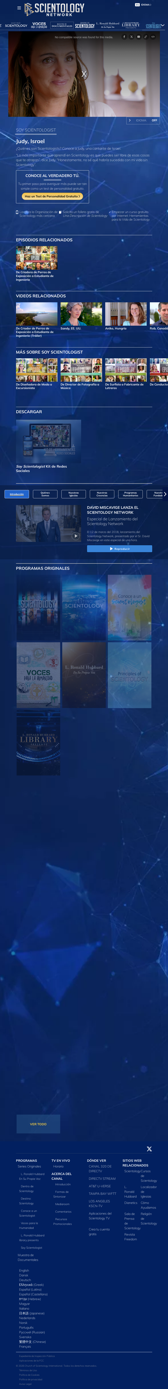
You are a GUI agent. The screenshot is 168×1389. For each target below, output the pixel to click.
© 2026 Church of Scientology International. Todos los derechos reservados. (56, 1365)
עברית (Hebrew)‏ (30, 1299)
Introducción (63, 1184)
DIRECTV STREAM (102, 1179)
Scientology (132, 1171)
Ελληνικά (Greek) (31, 1285)
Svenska (25, 1337)
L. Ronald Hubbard (130, 1191)
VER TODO (38, 1124)
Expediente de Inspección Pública (37, 1356)
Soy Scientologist (31, 1247)
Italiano (24, 1308)
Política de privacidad (30, 1379)
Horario (58, 1166)
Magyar (24, 1304)
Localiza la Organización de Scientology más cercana (39, 214)
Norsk (23, 1323)
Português (26, 1327)
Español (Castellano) (33, 1294)
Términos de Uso (28, 1370)
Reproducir (119, 549)
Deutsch (25, 1280)
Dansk (23, 1275)
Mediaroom (62, 1204)
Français (25, 1346)
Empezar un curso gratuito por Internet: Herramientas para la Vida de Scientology (131, 215)
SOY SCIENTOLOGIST (36, 129)
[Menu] (19, 7)
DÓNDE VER (96, 1161)
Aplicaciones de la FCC (31, 1360)
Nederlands (27, 1318)
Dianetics (130, 1203)
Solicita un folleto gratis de (85, 214)
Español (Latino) (30, 1289)
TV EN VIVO (61, 1161)
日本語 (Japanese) (32, 1313)
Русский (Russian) (32, 1332)
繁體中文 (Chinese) (32, 1342)
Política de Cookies (29, 1374)
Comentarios (63, 1211)
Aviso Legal (25, 1383)
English (24, 1270)
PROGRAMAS (26, 1161)
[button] (165, 494)
